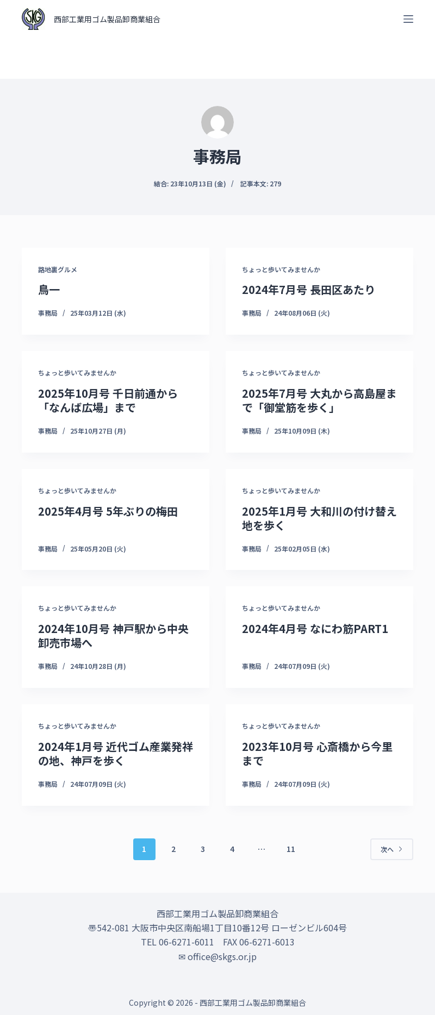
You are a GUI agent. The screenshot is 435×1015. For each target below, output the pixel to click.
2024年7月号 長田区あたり (308, 289)
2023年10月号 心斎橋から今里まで (317, 753)
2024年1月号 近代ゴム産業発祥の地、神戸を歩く (115, 753)
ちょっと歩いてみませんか (281, 269)
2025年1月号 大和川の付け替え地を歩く (319, 518)
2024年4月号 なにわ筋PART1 (315, 628)
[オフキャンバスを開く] (408, 19)
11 (291, 848)
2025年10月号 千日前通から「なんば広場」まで (108, 400)
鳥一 (49, 289)
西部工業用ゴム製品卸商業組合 (107, 19)
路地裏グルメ (57, 269)
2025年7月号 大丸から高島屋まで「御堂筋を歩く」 (319, 400)
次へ (392, 849)
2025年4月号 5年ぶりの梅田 (108, 511)
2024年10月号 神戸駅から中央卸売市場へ (113, 635)
